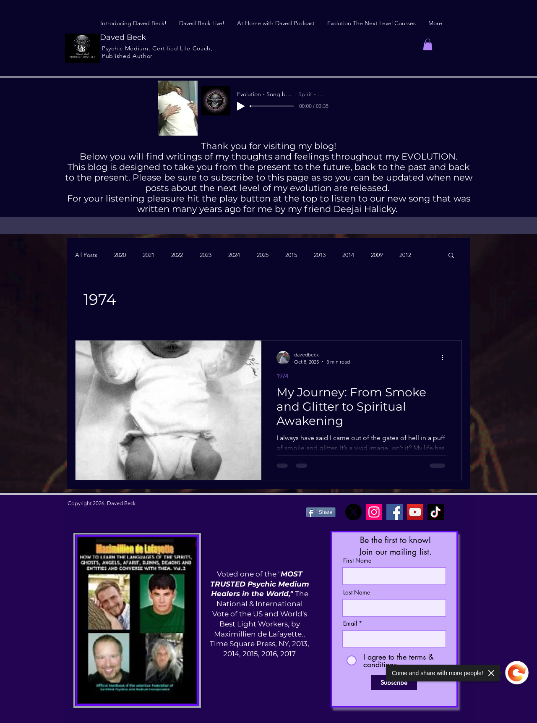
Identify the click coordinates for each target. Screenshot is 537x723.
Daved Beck (123, 37)
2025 (262, 255)
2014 (348, 255)
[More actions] (445, 358)
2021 (148, 255)
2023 (205, 255)
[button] (428, 44)
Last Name (356, 592)
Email (350, 623)
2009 (377, 255)
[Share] (321, 512)
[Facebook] (394, 512)
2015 (291, 255)
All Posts (86, 255)
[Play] (241, 106)
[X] (353, 512)
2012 (405, 255)
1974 (282, 376)
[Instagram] (374, 512)
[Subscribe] (394, 682)
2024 (234, 255)
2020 (120, 255)
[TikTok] (436, 512)
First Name (357, 560)
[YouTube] (415, 512)
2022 (177, 255)
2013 (320, 255)
